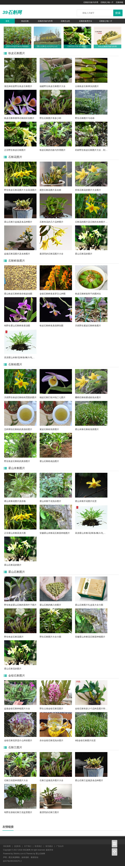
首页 (7, 21)
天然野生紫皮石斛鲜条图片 (88, 325)
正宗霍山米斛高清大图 (15, 533)
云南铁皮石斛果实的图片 (87, 86)
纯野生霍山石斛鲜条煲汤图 (17, 325)
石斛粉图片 (15, 364)
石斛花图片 (15, 157)
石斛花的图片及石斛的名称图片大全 (92, 222)
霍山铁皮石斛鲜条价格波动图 (18, 293)
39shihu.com (18, 854)
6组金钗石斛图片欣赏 (85, 740)
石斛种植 (119, 2)
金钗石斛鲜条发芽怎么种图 (53, 293)
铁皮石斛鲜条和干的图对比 (88, 293)
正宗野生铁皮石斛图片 (15, 150)
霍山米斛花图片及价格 (15, 501)
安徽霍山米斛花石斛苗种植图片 (55, 533)
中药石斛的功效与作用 (107, 46)
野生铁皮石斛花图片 (14, 636)
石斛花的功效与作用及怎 (77, 46)
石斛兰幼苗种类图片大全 (16, 780)
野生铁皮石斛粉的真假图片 (17, 461)
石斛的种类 (50, 26)
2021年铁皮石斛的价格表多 (17, 46)
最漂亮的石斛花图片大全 (51, 253)
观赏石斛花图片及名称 (50, 190)
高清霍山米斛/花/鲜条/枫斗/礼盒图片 (21, 357)
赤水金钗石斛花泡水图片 (51, 740)
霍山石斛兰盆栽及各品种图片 (18, 222)
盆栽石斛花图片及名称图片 (17, 253)
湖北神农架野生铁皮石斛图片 (18, 86)
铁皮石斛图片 (16, 53)
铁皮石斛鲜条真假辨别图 (51, 325)
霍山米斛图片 (16, 468)
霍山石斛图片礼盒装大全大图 (89, 605)
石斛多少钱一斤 (106, 2)
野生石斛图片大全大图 (50, 636)
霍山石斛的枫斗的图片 (50, 605)
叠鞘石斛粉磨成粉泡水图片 (88, 397)
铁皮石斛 (25, 21)
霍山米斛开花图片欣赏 (86, 501)
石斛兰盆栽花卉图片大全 (51, 780)
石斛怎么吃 (65, 21)
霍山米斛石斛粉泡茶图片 (87, 429)
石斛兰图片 (15, 747)
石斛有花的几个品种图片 (51, 222)
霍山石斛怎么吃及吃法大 (47, 46)
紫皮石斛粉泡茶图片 (49, 429)
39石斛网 (11, 12)
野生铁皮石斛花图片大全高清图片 (20, 190)
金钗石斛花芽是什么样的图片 (18, 740)
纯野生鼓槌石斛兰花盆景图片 (18, 812)
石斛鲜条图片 (16, 260)
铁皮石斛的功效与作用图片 (53, 150)
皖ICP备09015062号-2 (12, 861)
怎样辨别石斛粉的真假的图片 (18, 429)
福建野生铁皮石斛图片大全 (53, 86)
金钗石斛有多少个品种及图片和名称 (92, 708)
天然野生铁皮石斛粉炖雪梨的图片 (20, 397)
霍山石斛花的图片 (83, 253)
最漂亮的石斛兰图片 (49, 812)
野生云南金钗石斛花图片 (51, 708)
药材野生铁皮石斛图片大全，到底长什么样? (96, 150)
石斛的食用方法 (85, 21)
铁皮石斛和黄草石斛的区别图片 (19, 118)
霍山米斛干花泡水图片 (50, 501)
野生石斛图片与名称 (84, 118)
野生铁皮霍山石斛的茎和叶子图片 (20, 605)
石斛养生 (10, 26)
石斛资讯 (30, 26)
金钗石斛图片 (16, 675)
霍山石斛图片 (16, 571)
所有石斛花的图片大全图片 (88, 190)
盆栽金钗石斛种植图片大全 (17, 708)
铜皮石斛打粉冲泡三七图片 (53, 397)
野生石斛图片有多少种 (50, 118)
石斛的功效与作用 (90, 2)
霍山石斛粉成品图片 (49, 461)
